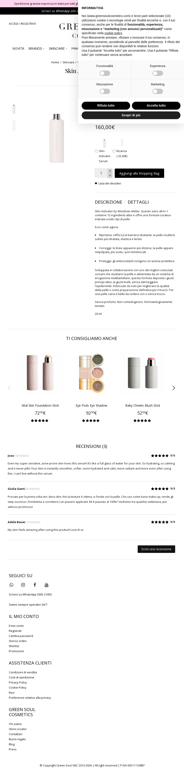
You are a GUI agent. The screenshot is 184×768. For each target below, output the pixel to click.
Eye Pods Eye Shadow (91, 405)
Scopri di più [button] (131, 115)
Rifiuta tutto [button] (106, 105)
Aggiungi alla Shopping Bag (139, 173)
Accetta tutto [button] (156, 105)
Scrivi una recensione (156, 549)
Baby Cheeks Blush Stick (142, 405)
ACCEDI (13, 24)
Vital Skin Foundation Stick (40, 405)
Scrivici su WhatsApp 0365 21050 (30, 594)
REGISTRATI (28, 24)
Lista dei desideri (109, 183)
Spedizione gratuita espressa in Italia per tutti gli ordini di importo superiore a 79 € (68, 4)
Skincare (68, 62)
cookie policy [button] (113, 33)
